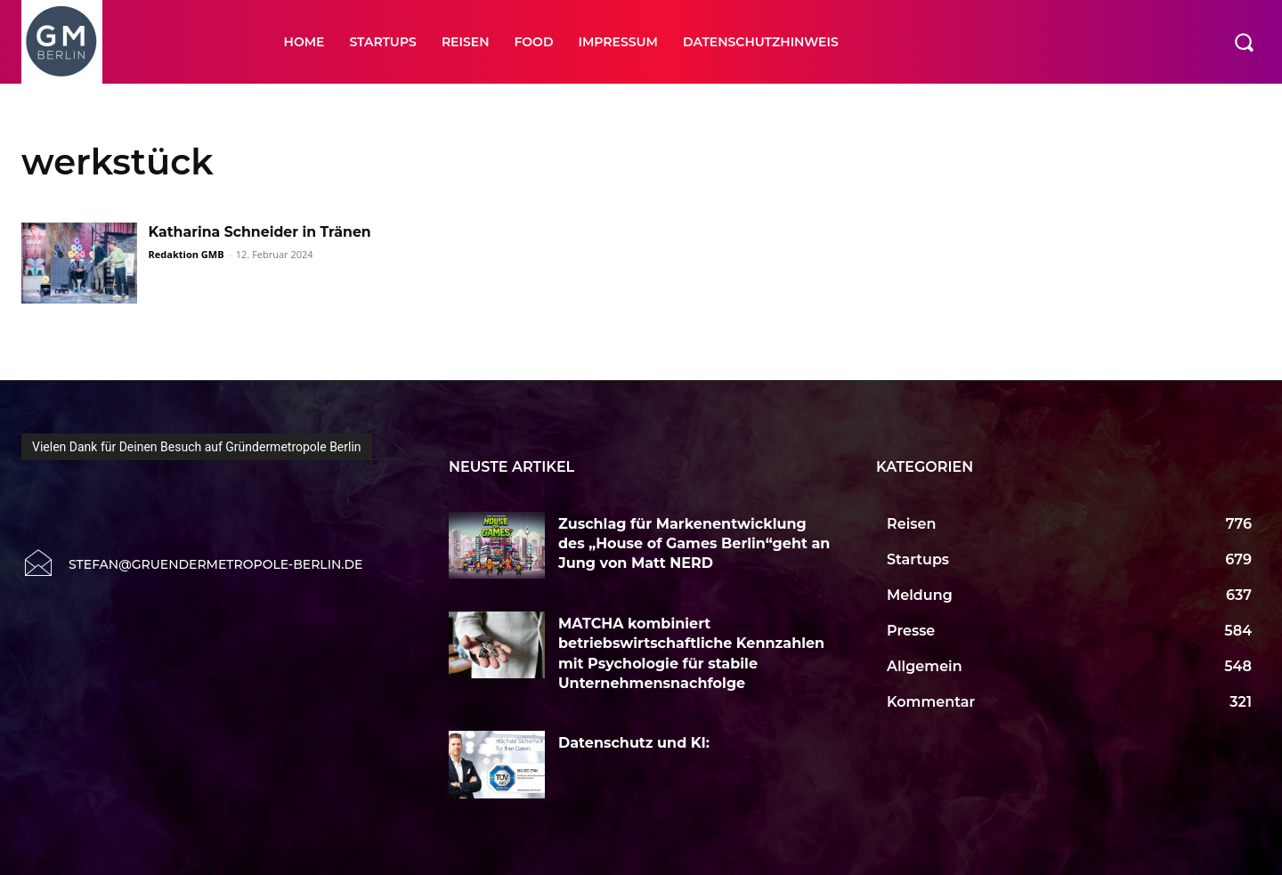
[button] (1244, 42)
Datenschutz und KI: (636, 742)
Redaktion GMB (186, 254)
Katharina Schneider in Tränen (262, 231)
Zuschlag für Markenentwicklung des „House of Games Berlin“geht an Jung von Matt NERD (694, 543)
